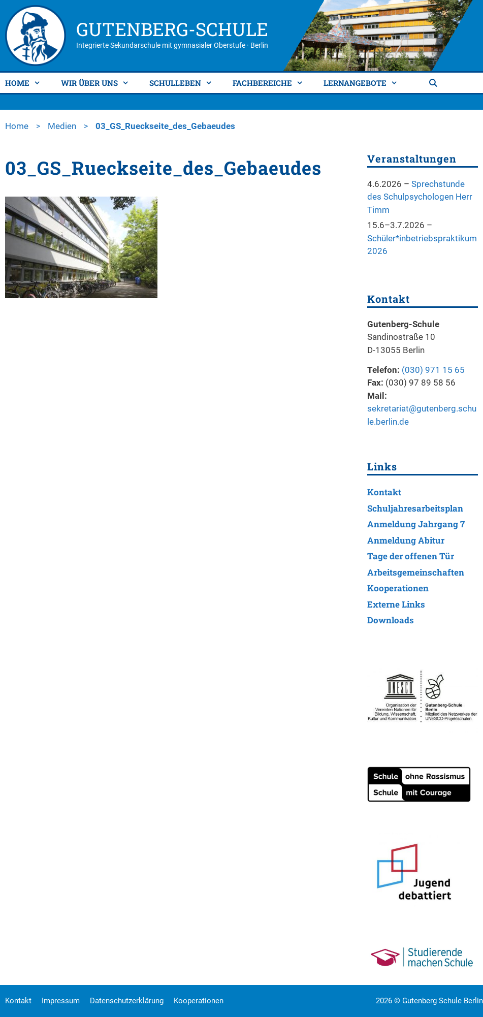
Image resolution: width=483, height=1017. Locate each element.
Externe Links (396, 604)
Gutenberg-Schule (172, 29)
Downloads (390, 620)
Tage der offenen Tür (410, 556)
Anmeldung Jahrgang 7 (416, 524)
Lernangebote (364, 83)
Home (26, 83)
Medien (62, 126)
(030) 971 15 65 (433, 370)
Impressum (61, 1000)
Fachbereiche (272, 83)
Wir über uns (99, 83)
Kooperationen (398, 588)
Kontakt (384, 492)
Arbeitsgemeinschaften (415, 572)
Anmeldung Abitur (405, 540)
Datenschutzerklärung (127, 1000)
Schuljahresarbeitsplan (415, 508)
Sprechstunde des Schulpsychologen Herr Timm (419, 197)
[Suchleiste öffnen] (434, 83)
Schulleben (184, 83)
